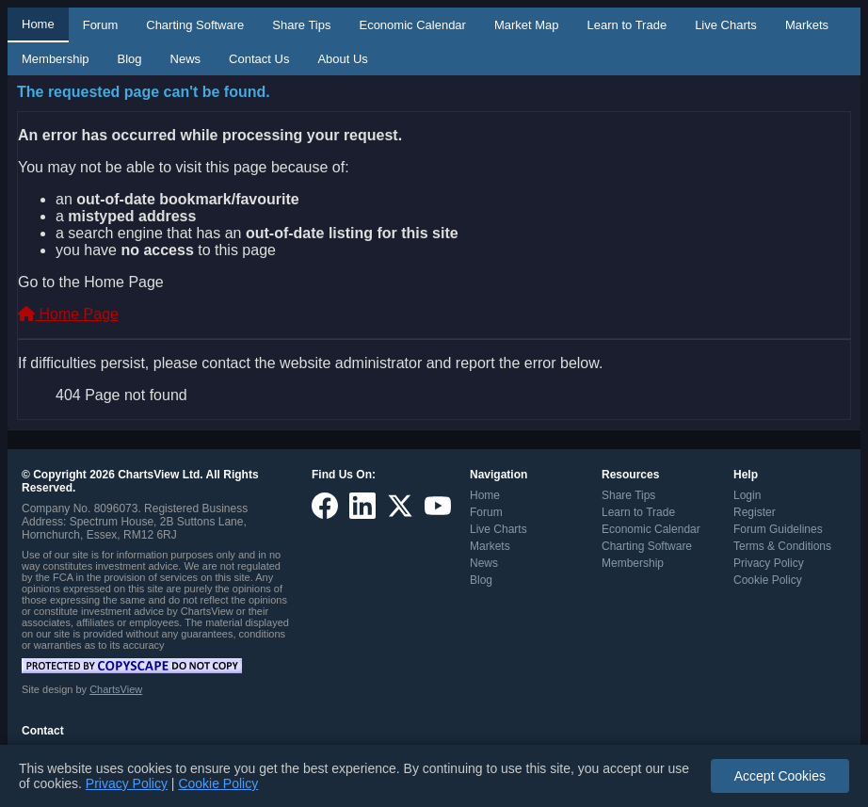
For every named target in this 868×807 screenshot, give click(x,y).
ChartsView (115, 689)
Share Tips (301, 25)
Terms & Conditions (782, 546)
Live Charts (726, 25)
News (185, 59)
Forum (101, 25)
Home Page (68, 314)
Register (754, 512)
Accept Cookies (780, 775)
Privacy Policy (768, 563)
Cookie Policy (767, 580)
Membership (55, 59)
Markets (806, 25)
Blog (130, 59)
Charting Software (195, 25)
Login (747, 495)
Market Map (526, 25)
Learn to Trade (627, 25)
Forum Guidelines (778, 529)
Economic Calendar (412, 25)
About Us (342, 59)
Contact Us (259, 59)
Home (38, 24)
